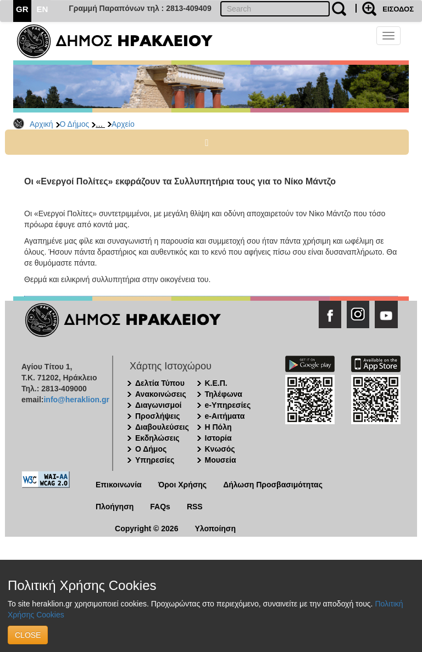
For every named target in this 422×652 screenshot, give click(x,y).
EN (42, 9)
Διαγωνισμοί (158, 405)
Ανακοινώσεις (160, 394)
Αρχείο (123, 124)
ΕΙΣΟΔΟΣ (398, 9)
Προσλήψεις (157, 416)
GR (22, 9)
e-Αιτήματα (225, 416)
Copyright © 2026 (146, 528)
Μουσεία (220, 460)
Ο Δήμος (75, 124)
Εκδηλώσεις (157, 438)
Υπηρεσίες (154, 460)
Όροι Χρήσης (182, 484)
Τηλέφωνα (223, 394)
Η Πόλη (218, 427)
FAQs (160, 506)
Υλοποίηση (215, 528)
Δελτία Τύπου (160, 383)
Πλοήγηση (115, 506)
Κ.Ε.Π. (216, 383)
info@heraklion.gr (76, 399)
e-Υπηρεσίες (228, 405)
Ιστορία (218, 438)
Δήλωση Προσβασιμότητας (273, 484)
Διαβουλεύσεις (162, 427)
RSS (195, 506)
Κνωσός (220, 449)
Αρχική (41, 124)
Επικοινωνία (119, 484)
